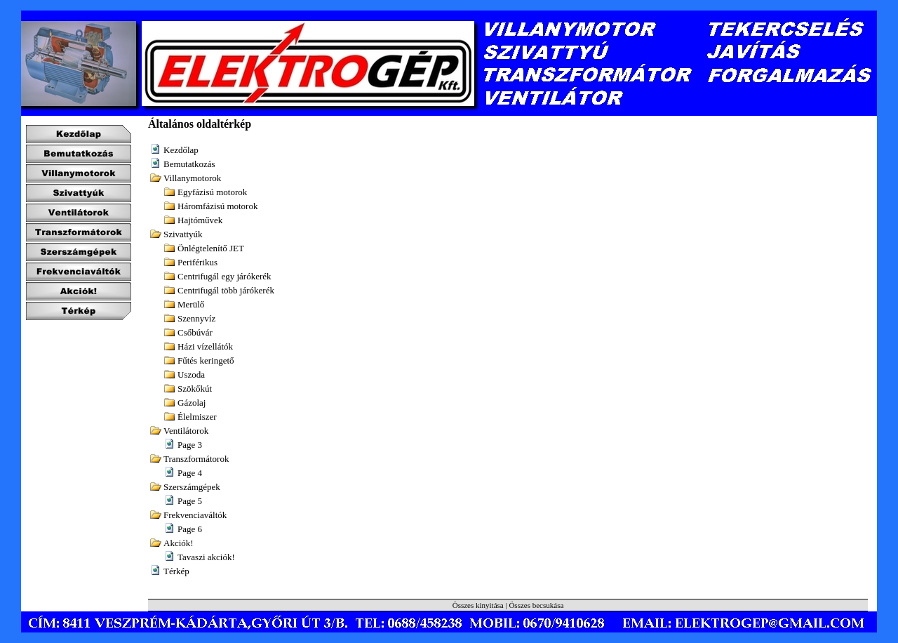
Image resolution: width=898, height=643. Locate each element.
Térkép (176, 571)
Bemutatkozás (189, 164)
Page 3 (189, 444)
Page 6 (189, 529)
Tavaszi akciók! (206, 557)
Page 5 (189, 501)
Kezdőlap (181, 150)
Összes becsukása (536, 605)
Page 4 (189, 473)
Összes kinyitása (478, 605)
